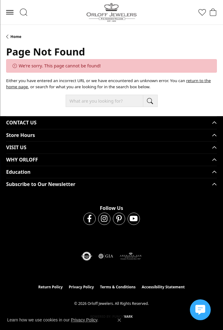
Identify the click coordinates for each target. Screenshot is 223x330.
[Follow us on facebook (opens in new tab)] (89, 219)
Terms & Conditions (118, 287)
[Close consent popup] (119, 320)
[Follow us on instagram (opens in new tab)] (104, 219)
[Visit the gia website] (105, 256)
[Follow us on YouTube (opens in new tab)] (134, 219)
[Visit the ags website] (130, 256)
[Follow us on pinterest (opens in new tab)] (119, 219)
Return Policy (50, 287)
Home (15, 36)
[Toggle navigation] (10, 12)
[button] (23, 12)
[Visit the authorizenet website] (86, 256)
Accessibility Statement (163, 287)
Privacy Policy (81, 287)
